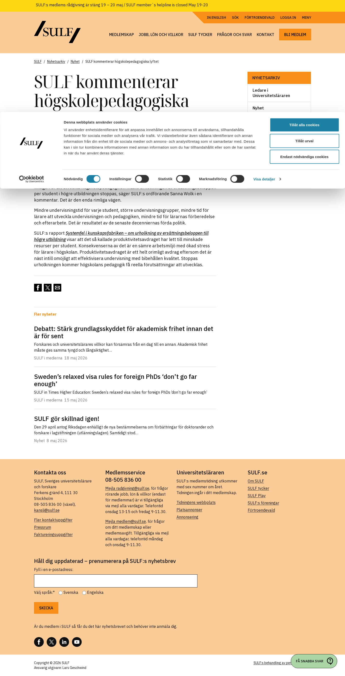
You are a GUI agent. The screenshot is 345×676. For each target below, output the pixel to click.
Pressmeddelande (270, 120)
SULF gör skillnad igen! (66, 418)
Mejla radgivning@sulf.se (127, 488)
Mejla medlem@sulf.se (125, 521)
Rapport (260, 132)
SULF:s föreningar (263, 502)
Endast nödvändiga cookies (304, 45)
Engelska (95, 592)
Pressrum (42, 527)
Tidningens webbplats (196, 502)
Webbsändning (267, 182)
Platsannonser (189, 509)
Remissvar (263, 145)
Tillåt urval (304, 29)
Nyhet (258, 108)
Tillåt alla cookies (304, 13)
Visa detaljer (264, 67)
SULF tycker (258, 488)
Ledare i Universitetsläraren (271, 93)
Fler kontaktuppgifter (53, 519)
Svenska (70, 592)
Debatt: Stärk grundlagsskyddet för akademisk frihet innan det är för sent (123, 332)
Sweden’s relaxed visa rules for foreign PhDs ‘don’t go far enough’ (115, 380)
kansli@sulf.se (47, 510)
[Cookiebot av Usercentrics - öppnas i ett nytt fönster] (31, 67)
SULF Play (257, 495)
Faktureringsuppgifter (53, 534)
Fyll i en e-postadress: (53, 569)
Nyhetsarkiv (266, 77)
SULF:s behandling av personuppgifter (282, 663)
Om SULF (256, 481)
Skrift (258, 157)
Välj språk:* (44, 592)
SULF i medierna (268, 170)
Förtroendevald (261, 510)
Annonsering (187, 517)
